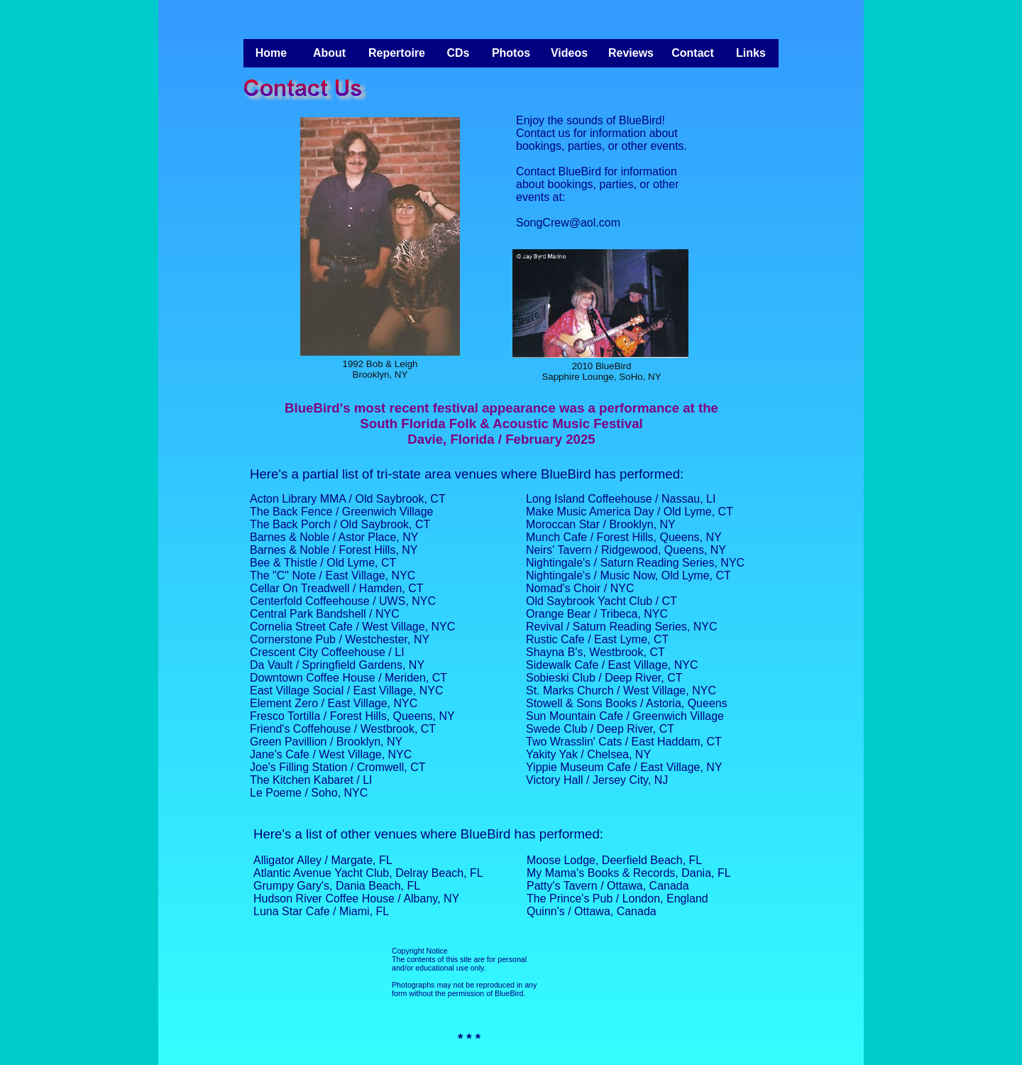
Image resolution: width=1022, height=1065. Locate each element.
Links (751, 53)
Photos (511, 53)
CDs (457, 53)
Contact (692, 53)
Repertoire (396, 53)
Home (271, 53)
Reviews (631, 53)
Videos (569, 53)
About (329, 53)
